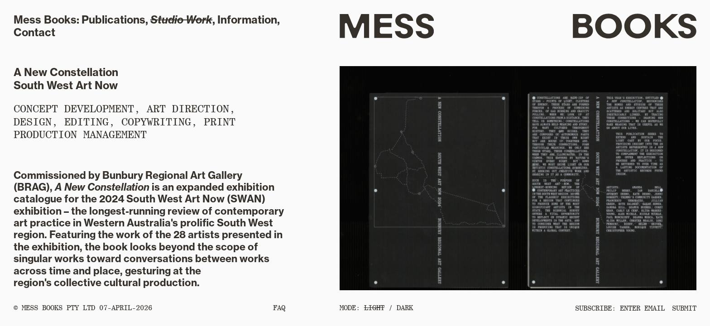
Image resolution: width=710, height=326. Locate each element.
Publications (113, 19)
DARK (405, 307)
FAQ (279, 307)
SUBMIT (684, 308)
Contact (34, 32)
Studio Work (181, 19)
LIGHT (374, 307)
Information (247, 19)
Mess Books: (46, 19)
